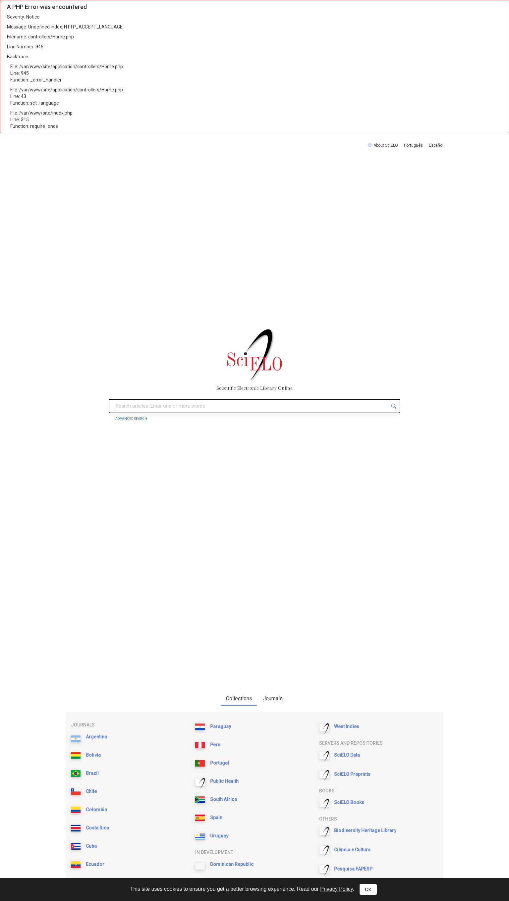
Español (436, 145)
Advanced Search (131, 419)
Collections (239, 698)
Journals (273, 698)
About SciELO (385, 145)
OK (368, 889)
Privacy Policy (336, 889)
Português (413, 145)
